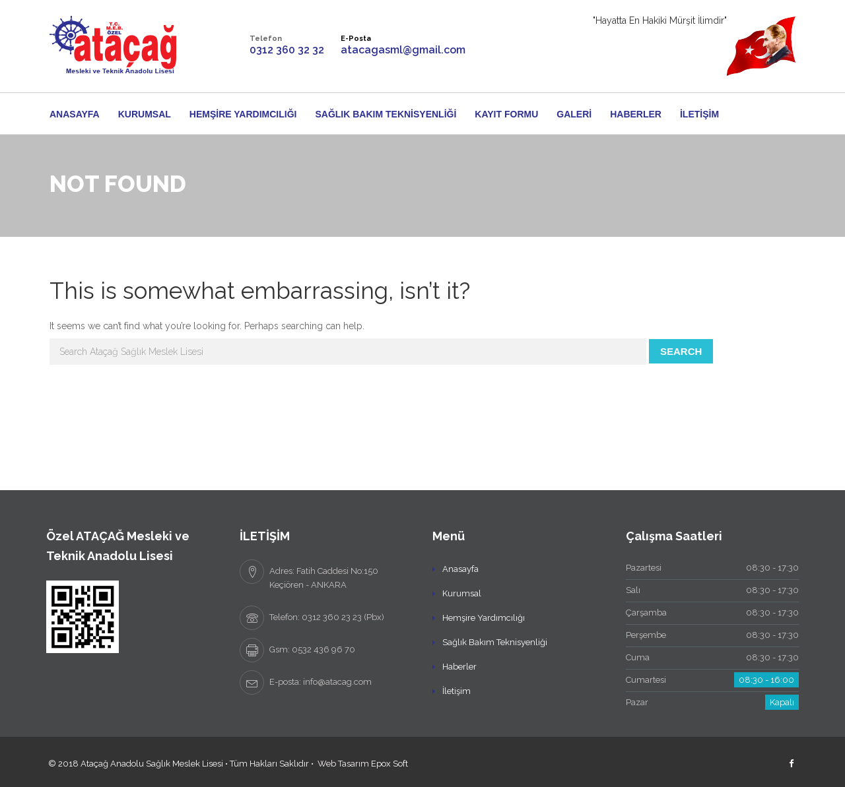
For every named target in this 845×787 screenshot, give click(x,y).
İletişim (699, 114)
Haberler (635, 114)
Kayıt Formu (506, 114)
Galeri (574, 114)
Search (681, 351)
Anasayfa (75, 114)
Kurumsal (144, 114)
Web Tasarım (343, 764)
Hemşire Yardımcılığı (243, 114)
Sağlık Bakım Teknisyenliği (385, 114)
